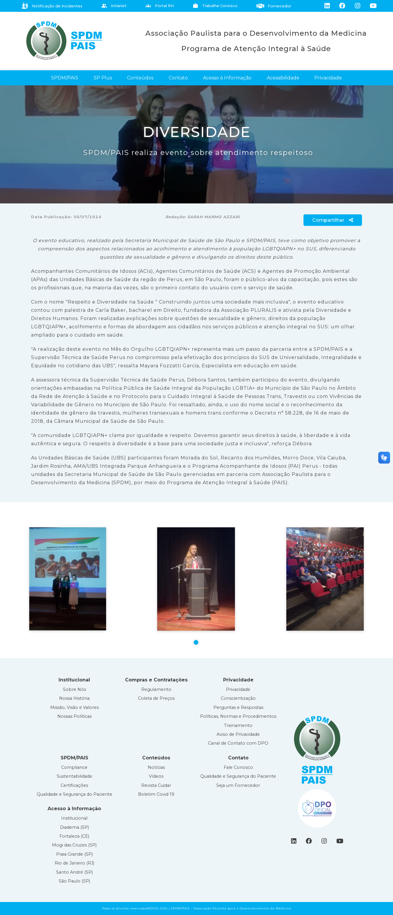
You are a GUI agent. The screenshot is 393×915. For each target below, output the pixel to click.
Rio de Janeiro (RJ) (74, 863)
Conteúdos (140, 78)
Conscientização (238, 698)
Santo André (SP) (74, 872)
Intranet (113, 6)
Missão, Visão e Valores (74, 707)
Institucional (74, 818)
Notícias (156, 767)
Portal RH (159, 6)
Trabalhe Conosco (215, 6)
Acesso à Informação (227, 78)
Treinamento (238, 725)
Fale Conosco (238, 767)
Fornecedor (274, 6)
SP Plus (103, 78)
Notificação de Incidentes (52, 5)
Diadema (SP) (74, 827)
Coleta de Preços (156, 698)
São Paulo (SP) (74, 881)
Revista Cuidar (156, 785)
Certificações (74, 785)
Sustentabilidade (74, 776)
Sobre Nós (74, 689)
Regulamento (156, 689)
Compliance (74, 767)
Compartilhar (332, 220)
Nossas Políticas (74, 716)
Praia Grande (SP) (74, 854)
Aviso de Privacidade (238, 734)
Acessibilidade (283, 78)
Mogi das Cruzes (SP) (74, 845)
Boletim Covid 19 (156, 794)
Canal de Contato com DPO (238, 743)
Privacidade (328, 78)
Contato (178, 78)
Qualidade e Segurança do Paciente (74, 794)
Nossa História (74, 698)
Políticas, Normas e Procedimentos (238, 716)
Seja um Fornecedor (238, 785)
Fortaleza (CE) (74, 836)
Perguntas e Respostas (238, 707)
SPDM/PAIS (64, 78)
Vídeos (156, 776)
